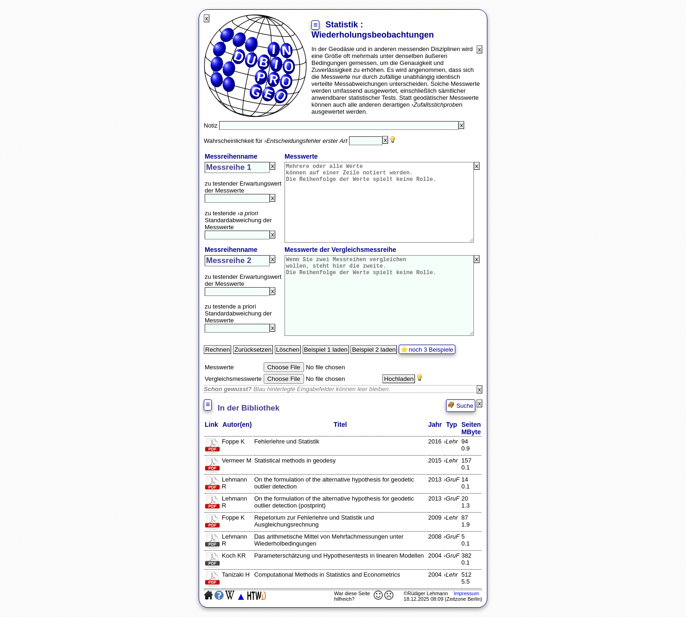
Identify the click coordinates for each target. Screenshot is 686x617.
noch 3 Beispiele (431, 349)
